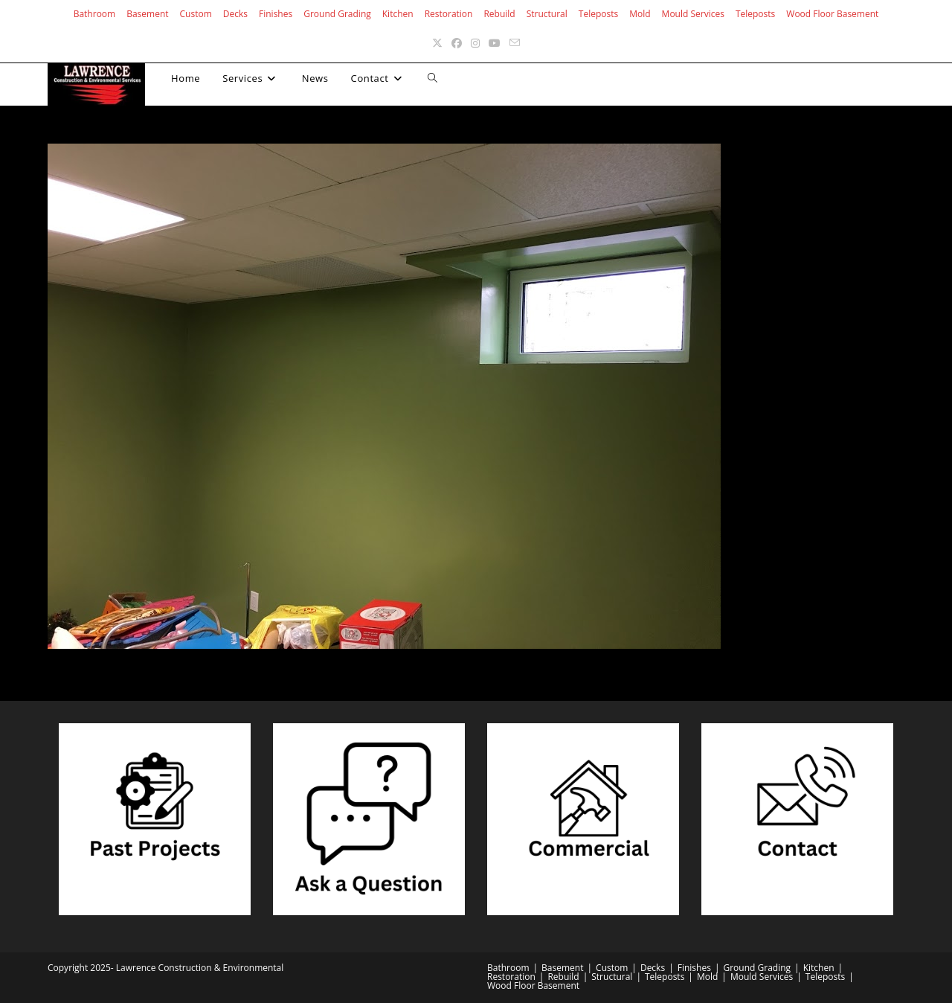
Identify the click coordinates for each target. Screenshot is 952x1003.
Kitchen (398, 13)
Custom (196, 13)
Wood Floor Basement (832, 13)
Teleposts (598, 13)
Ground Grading (337, 13)
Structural (547, 13)
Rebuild (499, 13)
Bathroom (95, 13)
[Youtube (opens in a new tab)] (494, 42)
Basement (147, 13)
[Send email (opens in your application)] (514, 42)
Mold (639, 13)
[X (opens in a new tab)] (437, 42)
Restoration (449, 13)
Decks (235, 13)
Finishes (275, 13)
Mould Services (693, 13)
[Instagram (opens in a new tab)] (475, 42)
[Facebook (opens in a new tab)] (456, 42)
